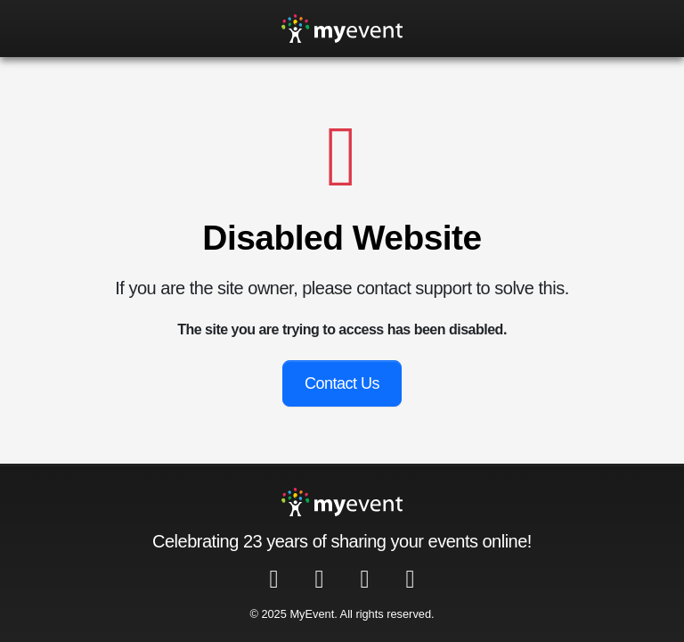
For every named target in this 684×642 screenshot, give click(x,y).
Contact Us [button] (342, 383)
